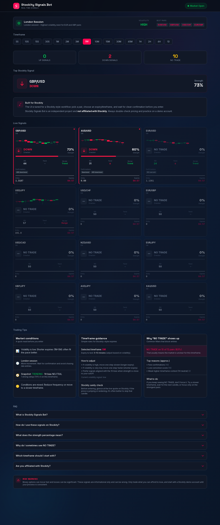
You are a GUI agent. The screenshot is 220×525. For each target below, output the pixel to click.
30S (47, 41)
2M (67, 41)
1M (57, 41)
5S (17, 41)
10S (27, 41)
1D (168, 41)
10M (97, 41)
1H (140, 41)
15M (108, 41)
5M (86, 41)
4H (159, 41)
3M (77, 41)
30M (118, 41)
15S (37, 41)
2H (149, 41)
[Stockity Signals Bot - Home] (98, 5)
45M (130, 41)
